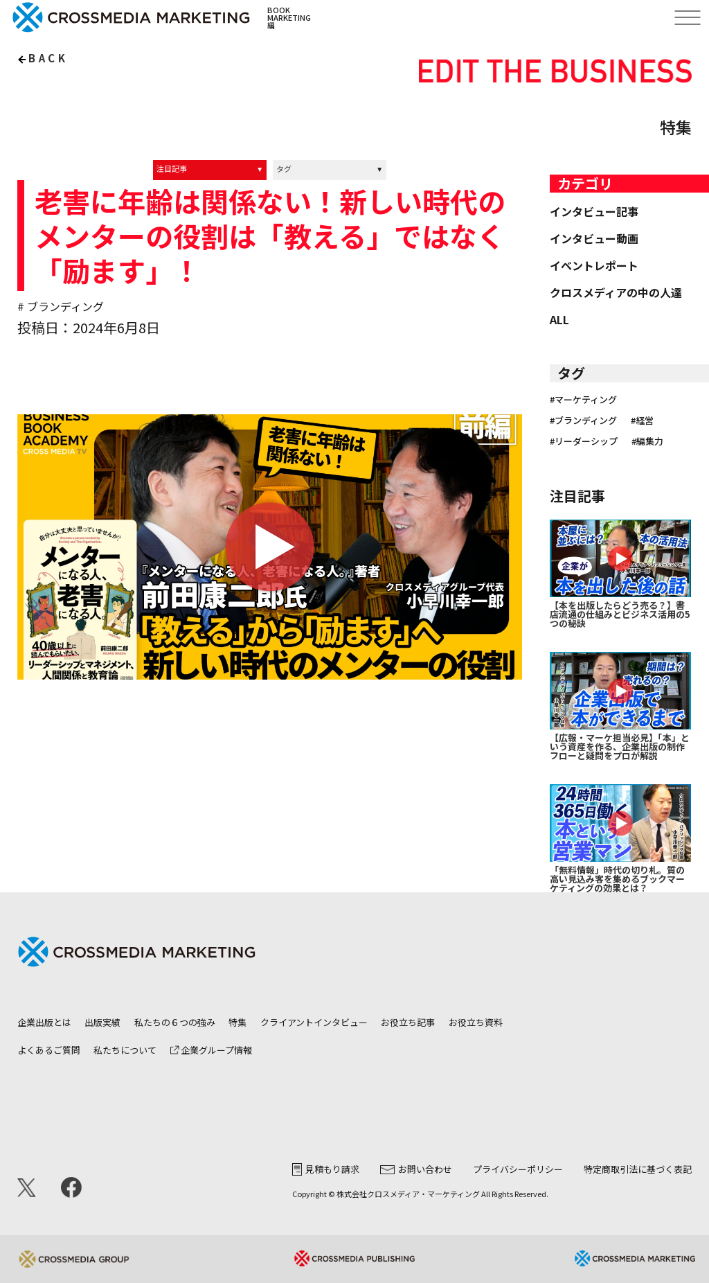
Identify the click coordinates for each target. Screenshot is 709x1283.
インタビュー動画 (594, 238)
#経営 (642, 420)
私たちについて (124, 1049)
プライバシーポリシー (518, 1169)
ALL (559, 319)
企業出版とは (44, 1022)
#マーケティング (583, 399)
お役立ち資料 (476, 1022)
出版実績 (102, 1022)
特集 (237, 1022)
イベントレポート (594, 265)
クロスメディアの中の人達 (616, 292)
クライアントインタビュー (314, 1022)
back (48, 58)
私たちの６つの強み (174, 1022)
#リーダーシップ (584, 441)
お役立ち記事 (408, 1022)
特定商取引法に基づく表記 (638, 1169)
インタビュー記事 (594, 211)
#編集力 (647, 441)
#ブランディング (583, 420)
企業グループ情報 (211, 1049)
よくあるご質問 (48, 1049)
